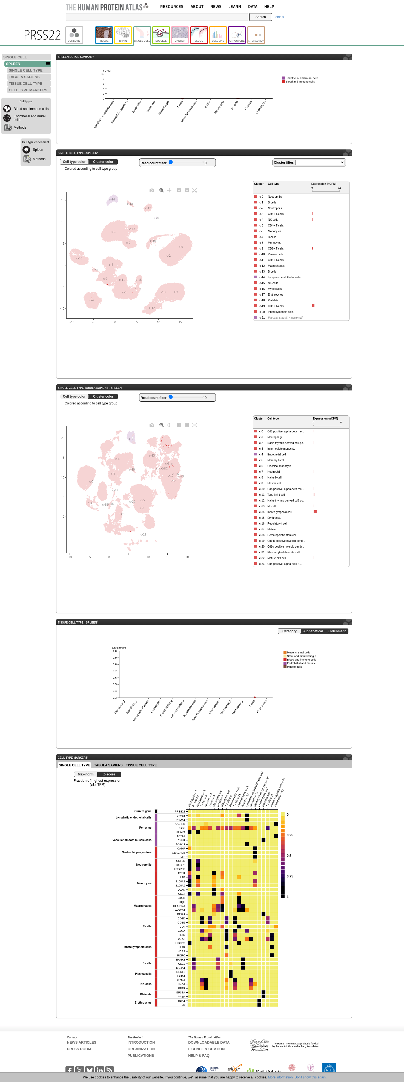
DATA (252, 6)
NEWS (216, 6)
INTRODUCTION (141, 1042)
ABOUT (197, 6)
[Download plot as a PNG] (151, 190)
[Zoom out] (187, 190)
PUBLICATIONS (141, 1055)
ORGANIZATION (141, 1049)
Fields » (278, 17)
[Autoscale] (194, 190)
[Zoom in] (179, 190)
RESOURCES (172, 6)
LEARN (234, 6)
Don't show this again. (310, 1077)
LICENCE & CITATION (206, 1049)
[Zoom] (161, 190)
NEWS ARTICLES (81, 1042)
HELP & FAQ (199, 1055)
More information (280, 1077)
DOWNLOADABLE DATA (209, 1042)
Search (261, 17)
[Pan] (169, 190)
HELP (269, 6)
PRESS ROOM (79, 1049)
